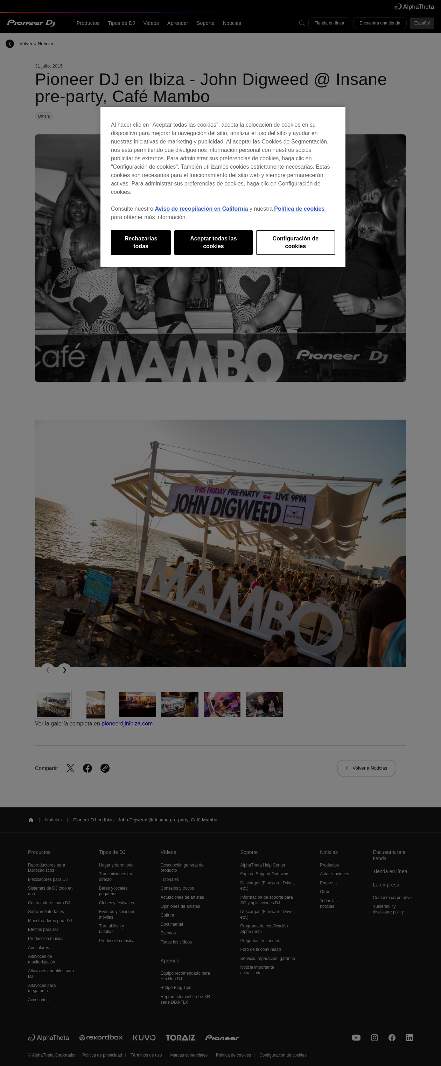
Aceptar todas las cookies (213, 242)
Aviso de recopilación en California (201, 209)
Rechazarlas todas (141, 242)
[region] (222, 187)
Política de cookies (299, 209)
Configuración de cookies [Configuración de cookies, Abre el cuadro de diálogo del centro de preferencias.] (296, 242)
